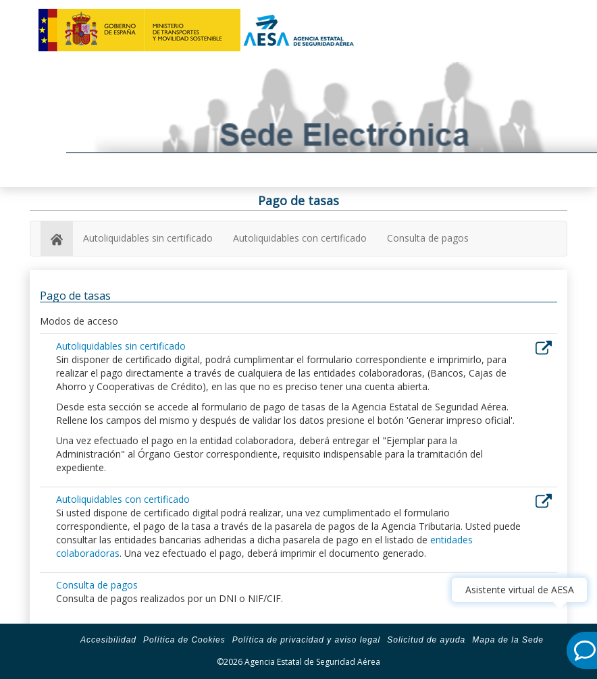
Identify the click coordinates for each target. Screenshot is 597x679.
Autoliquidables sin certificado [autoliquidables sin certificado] (148, 238)
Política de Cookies (184, 640)
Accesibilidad (108, 640)
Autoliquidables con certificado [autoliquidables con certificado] (300, 238)
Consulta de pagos (97, 584)
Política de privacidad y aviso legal (306, 640)
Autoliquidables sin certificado (121, 346)
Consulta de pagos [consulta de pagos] (428, 238)
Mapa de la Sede (508, 640)
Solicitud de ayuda (426, 640)
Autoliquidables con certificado (123, 499)
